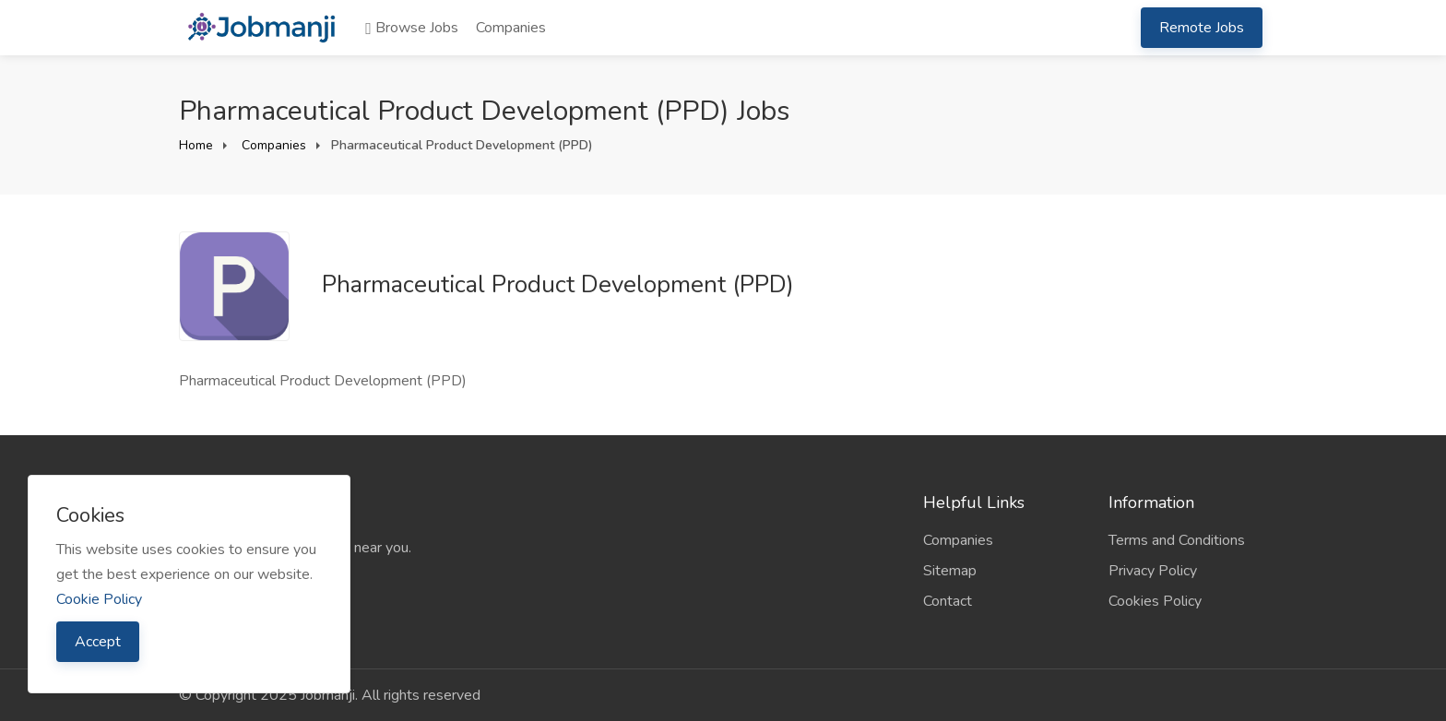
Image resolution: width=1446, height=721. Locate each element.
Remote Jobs (1201, 28)
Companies (511, 28)
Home (196, 145)
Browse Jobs (411, 28)
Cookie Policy (99, 599)
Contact (947, 601)
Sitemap (950, 571)
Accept (98, 642)
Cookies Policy (1155, 601)
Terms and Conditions (1176, 540)
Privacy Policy (1152, 571)
